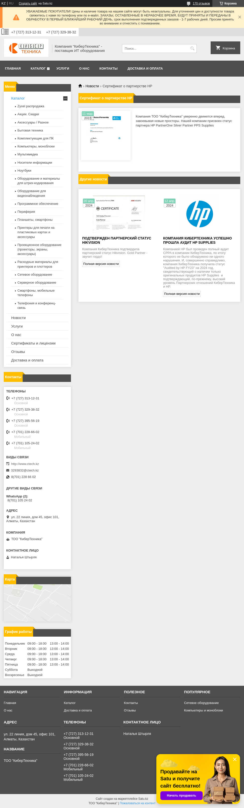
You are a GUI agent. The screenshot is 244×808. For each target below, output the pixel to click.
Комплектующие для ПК (35, 138)
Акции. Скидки (28, 114)
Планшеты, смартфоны (35, 220)
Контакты (108, 68)
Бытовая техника (30, 130)
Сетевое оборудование (34, 274)
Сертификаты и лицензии (33, 343)
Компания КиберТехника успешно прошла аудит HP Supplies (197, 240)
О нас (84, 68)
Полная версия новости (101, 264)
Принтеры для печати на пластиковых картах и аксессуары (36, 232)
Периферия (26, 212)
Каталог (38, 68)
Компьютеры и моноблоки (203, 710)
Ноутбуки (24, 170)
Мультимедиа (27, 154)
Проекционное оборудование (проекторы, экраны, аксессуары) (39, 249)
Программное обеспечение (37, 204)
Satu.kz (143, 799)
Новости (92, 86)
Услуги (63, 68)
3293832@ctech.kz (25, 470)
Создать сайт (28, 3)
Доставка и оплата (145, 68)
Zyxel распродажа (30, 106)
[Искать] (192, 48)
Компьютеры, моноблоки (36, 146)
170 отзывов (201, 3)
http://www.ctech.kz (25, 464)
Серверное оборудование (36, 282)
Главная (13, 68)
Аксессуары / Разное (33, 122)
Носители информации (34, 162)
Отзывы (18, 351)
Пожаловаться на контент (137, 803)
